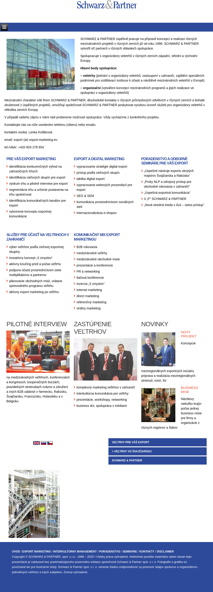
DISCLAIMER (165, 551)
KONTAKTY (147, 551)
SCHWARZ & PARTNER (127, 460)
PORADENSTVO (109, 551)
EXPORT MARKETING (36, 551)
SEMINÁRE (129, 551)
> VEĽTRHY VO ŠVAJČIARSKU (132, 451)
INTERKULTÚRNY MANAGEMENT (75, 551)
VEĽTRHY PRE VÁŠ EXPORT (130, 442)
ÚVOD (16, 551)
